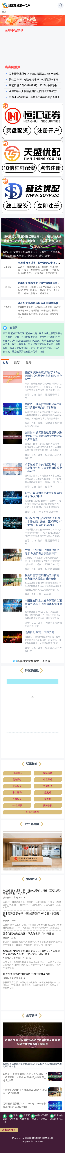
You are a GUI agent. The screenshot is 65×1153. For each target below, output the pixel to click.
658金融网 (17, 805)
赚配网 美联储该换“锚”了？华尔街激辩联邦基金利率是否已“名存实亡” (43, 376)
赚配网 (47, 799)
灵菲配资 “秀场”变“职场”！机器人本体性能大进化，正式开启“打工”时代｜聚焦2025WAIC (43, 521)
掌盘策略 (47, 773)
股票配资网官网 (24, 1117)
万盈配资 (17, 799)
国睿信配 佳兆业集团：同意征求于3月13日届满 (28, 933)
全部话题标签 (32, 812)
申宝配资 (17, 792)
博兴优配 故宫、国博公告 (39, 632)
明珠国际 (17, 773)
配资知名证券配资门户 (56, 1117)
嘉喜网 (5, 1118)
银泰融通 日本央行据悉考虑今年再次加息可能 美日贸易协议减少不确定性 (43, 468)
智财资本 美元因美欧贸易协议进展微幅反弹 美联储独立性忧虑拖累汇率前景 (43, 436)
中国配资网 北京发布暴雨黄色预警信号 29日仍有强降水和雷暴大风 (43, 604)
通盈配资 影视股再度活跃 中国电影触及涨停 (27, 974)
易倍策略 (17, 779)
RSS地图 (36, 1138)
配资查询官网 (13, 1117)
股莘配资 (17, 786)
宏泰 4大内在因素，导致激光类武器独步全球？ (34, 97)
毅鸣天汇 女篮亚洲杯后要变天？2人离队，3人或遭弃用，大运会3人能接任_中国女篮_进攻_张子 (31, 254)
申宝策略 (47, 779)
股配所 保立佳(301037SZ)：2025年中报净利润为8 (36, 85)
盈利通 (47, 792)
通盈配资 (47, 786)
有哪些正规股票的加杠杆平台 (39, 1117)
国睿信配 (47, 805)
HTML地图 (47, 1138)
